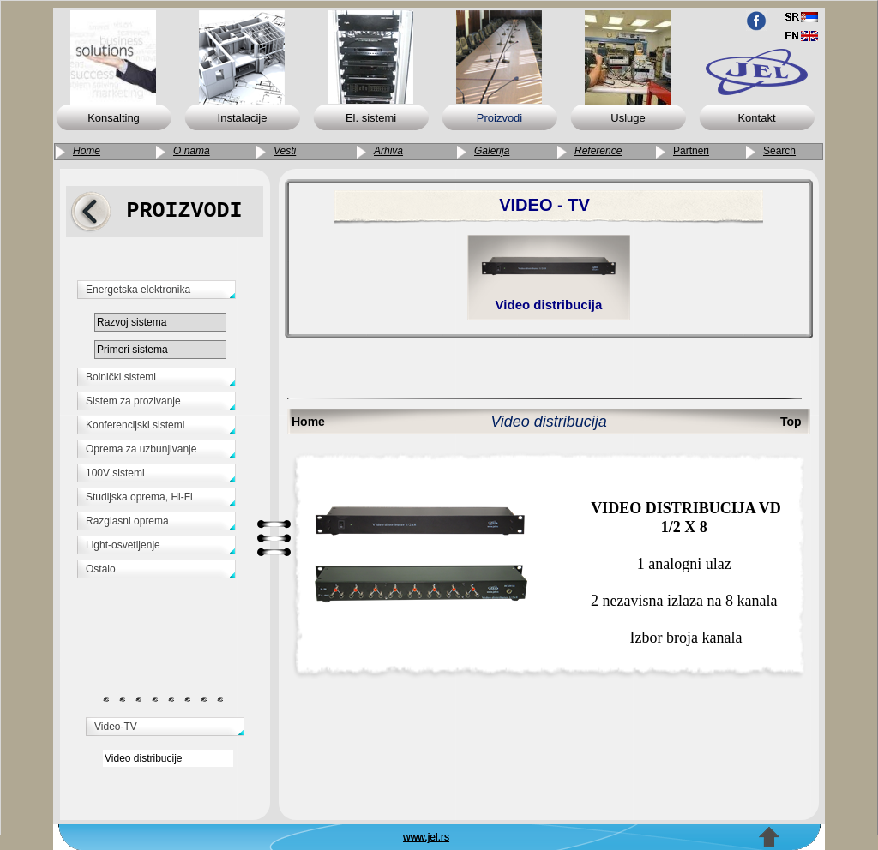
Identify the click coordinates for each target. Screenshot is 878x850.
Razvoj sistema (131, 322)
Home (308, 421)
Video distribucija (549, 304)
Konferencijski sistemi (135, 425)
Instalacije (243, 117)
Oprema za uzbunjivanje (141, 449)
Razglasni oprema (127, 521)
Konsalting (113, 117)
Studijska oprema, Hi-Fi (139, 497)
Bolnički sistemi (121, 377)
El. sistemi (371, 117)
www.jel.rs (426, 837)
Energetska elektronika (138, 290)
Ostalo (101, 569)
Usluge (627, 117)
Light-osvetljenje (123, 545)
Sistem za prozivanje (133, 401)
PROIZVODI (184, 211)
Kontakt (756, 117)
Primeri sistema (132, 350)
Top (791, 421)
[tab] (167, 292)
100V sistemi (115, 473)
